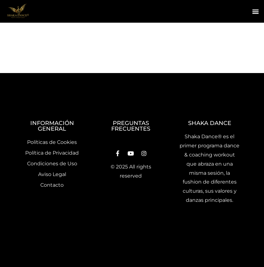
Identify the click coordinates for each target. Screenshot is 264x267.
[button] (255, 11)
